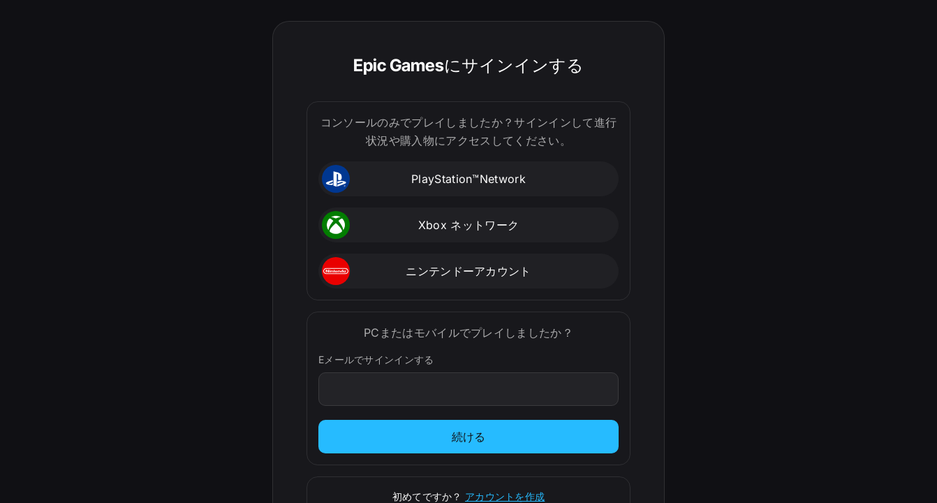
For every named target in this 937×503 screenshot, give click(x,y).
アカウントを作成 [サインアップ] (505, 496)
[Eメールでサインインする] (469, 389)
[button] (468, 178)
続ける (469, 437)
